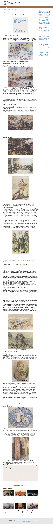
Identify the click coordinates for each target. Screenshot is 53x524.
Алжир (16, 26)
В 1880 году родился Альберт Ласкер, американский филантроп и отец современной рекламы (44, 15)
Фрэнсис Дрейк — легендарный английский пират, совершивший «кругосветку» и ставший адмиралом (44, 45)
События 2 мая (42, 26)
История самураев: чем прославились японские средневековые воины (44, 50)
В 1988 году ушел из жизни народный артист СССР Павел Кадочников (44, 34)
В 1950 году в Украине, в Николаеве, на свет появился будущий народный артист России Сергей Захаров (44, 23)
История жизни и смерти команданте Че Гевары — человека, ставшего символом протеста (44, 48)
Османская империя (17, 22)
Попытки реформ (17, 23)
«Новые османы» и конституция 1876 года (20, 24)
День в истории (6, 7)
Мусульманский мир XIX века (18, 19)
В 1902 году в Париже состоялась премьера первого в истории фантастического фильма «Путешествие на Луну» (44, 39)
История (12, 7)
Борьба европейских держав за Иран (20, 20)
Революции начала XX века (18, 28)
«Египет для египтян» (18, 27)
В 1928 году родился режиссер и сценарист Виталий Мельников (43, 18)
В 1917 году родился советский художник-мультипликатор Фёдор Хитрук (44, 20)
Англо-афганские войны (18, 21)
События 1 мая (42, 10)
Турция (16, 29)
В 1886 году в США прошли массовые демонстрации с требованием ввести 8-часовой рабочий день (44, 12)
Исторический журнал (20, 6)
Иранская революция (18, 30)
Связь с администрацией (26, 521)
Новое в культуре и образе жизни (19, 31)
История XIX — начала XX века (12, 9)
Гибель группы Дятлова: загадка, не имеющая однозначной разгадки (44, 55)
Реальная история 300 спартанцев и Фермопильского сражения (44, 53)
